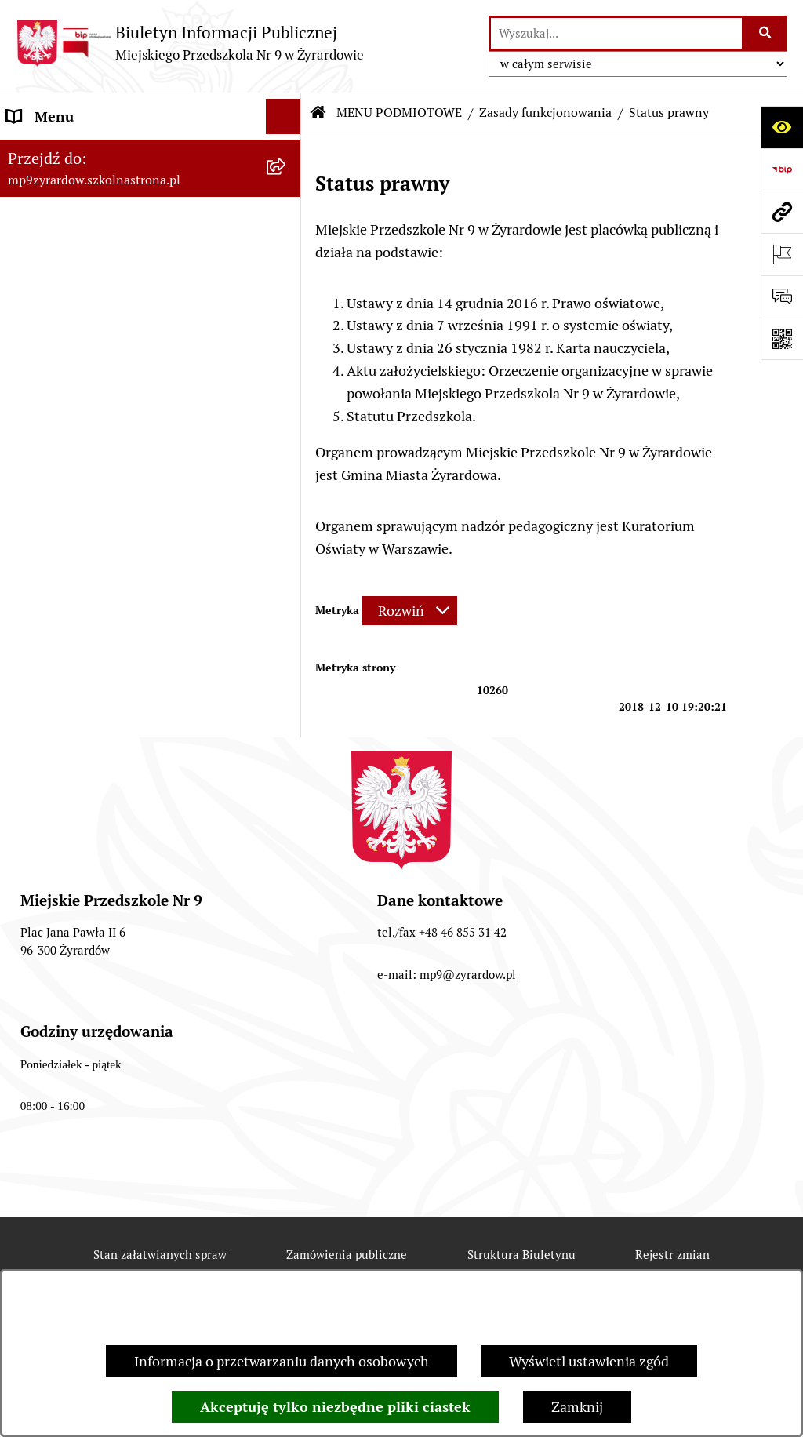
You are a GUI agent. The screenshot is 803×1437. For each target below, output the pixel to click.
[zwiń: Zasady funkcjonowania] (287, 288)
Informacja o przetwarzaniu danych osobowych (281, 1361)
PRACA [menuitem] (29, 677)
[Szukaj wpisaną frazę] (765, 33)
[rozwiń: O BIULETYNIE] (287, 748)
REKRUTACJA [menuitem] (49, 713)
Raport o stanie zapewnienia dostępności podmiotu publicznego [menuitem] (134, 596)
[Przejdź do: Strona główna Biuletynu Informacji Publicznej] (318, 113)
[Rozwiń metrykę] (409, 610)
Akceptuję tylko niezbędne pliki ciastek (335, 1407)
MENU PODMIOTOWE (399, 112)
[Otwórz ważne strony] (782, 254)
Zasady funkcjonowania (545, 112)
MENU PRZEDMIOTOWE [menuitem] (84, 515)
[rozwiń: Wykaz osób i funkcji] (287, 242)
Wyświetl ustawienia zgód (589, 1361)
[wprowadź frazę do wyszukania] (616, 33)
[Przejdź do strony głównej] (190, 43)
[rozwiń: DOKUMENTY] (287, 550)
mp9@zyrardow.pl (468, 1115)
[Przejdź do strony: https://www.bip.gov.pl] (782, 169)
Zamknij (577, 1407)
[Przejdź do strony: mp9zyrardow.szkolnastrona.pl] (782, 212)
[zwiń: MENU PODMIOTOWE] (287, 152)
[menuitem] (150, 197)
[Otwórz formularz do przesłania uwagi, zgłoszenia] (782, 296)
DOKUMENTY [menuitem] (51, 550)
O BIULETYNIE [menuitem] (53, 748)
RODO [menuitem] (26, 642)
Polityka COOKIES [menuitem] (63, 783)
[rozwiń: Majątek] (287, 470)
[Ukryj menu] (283, 116)
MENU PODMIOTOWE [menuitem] (76, 152)
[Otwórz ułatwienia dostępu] (782, 127)
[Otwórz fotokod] (782, 339)
